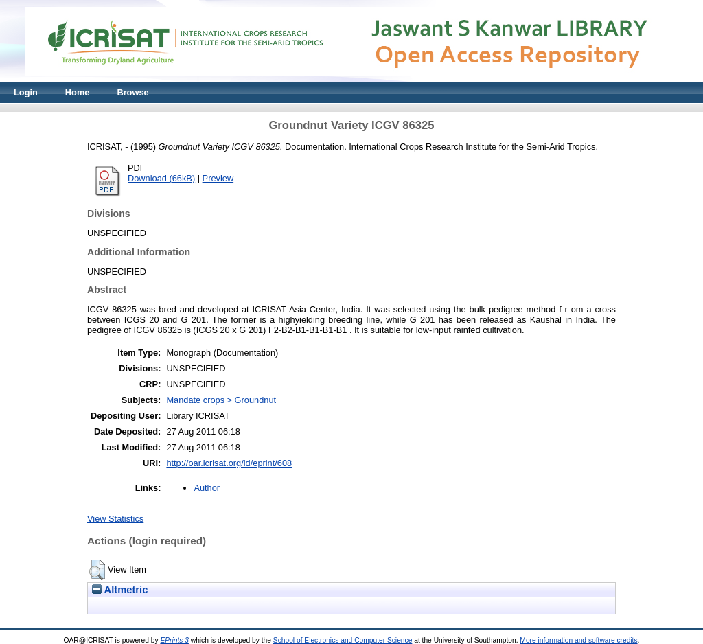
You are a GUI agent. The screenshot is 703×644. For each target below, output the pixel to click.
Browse (132, 92)
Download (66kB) (161, 178)
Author (207, 488)
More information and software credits (578, 640)
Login (26, 92)
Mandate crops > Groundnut (221, 400)
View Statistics (115, 519)
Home (77, 92)
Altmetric (120, 589)
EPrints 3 (174, 640)
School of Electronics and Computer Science (343, 640)
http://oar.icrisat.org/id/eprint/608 (229, 463)
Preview (218, 178)
